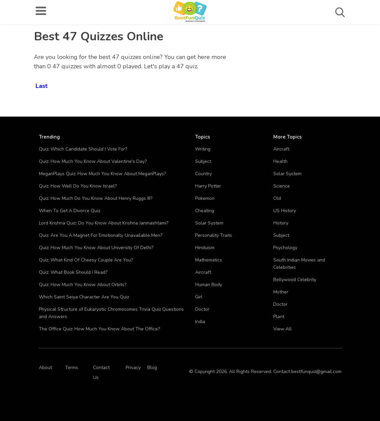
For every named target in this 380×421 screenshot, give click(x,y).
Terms (71, 367)
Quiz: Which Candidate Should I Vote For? (83, 149)
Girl (198, 297)
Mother (280, 292)
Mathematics (208, 260)
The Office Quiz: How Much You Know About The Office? (99, 329)
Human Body (208, 284)
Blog (152, 367)
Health (280, 161)
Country (203, 174)
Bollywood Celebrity (294, 279)
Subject (203, 161)
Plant (278, 316)
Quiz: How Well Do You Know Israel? (78, 186)
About (45, 367)
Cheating (204, 211)
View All (282, 329)
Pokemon (204, 198)
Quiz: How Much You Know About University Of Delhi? (96, 247)
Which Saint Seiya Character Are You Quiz (84, 297)
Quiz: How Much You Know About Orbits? (82, 284)
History (280, 223)
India (200, 321)
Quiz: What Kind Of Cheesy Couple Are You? (86, 260)
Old (277, 198)
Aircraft (203, 272)
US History (284, 211)
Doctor (202, 309)
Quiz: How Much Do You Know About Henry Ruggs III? (95, 198)
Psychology (285, 247)
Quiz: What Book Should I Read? (73, 272)
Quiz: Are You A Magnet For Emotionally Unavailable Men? (100, 235)
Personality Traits (213, 235)
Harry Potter (208, 186)
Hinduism (204, 247)
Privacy (133, 367)
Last (42, 85)
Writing (202, 149)
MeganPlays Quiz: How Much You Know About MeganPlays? (102, 174)
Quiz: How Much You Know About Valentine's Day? (93, 161)
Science (281, 186)
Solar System (209, 223)
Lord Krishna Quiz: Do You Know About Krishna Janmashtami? (103, 223)
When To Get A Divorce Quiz (69, 211)
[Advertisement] (318, 73)
